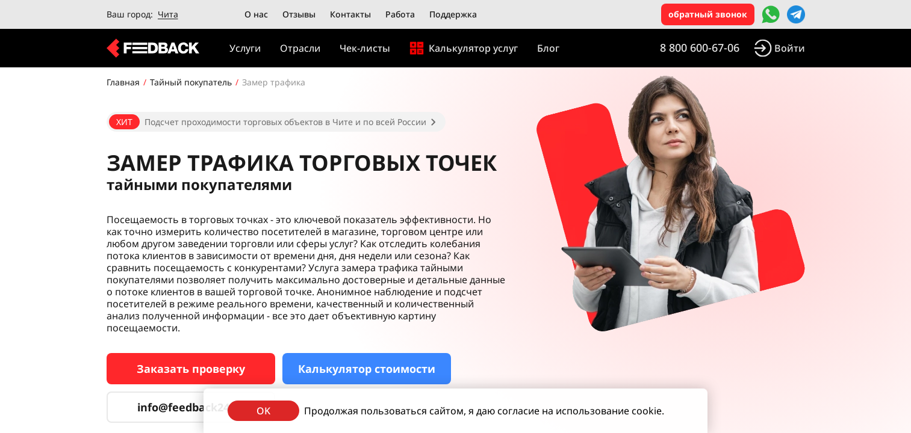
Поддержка (453, 14)
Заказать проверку (191, 368)
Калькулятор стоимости (366, 368)
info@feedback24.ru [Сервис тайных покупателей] (190, 407)
